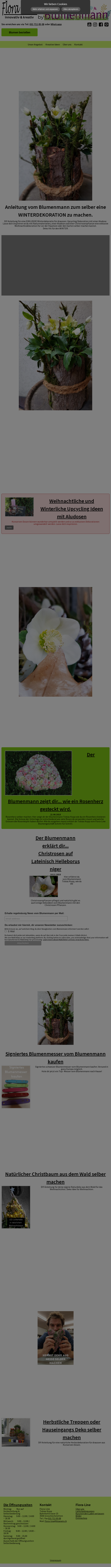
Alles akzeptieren (70, 9)
